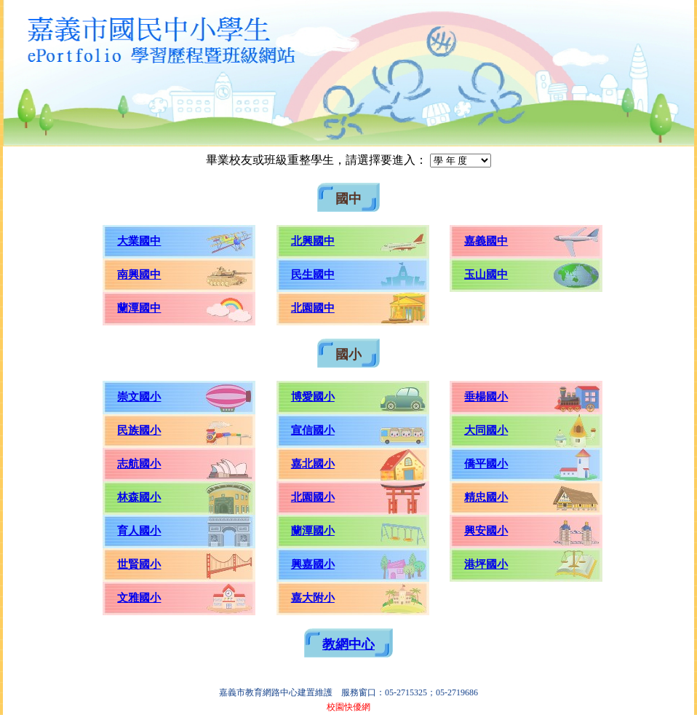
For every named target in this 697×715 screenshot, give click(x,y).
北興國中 (313, 241)
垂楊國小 (486, 397)
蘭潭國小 (313, 531)
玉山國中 (486, 274)
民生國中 (313, 274)
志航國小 (139, 464)
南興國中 (139, 274)
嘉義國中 (486, 241)
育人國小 (139, 531)
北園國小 (313, 497)
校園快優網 (348, 707)
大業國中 (139, 241)
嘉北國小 (313, 464)
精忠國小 (486, 497)
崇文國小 (139, 397)
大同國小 (486, 430)
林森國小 (139, 497)
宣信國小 (313, 430)
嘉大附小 (313, 598)
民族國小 (139, 430)
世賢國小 (139, 564)
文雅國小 (139, 598)
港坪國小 (486, 564)
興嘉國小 (313, 564)
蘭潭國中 (139, 308)
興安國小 (486, 531)
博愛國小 (313, 397)
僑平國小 (486, 464)
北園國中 (313, 308)
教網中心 (348, 644)
